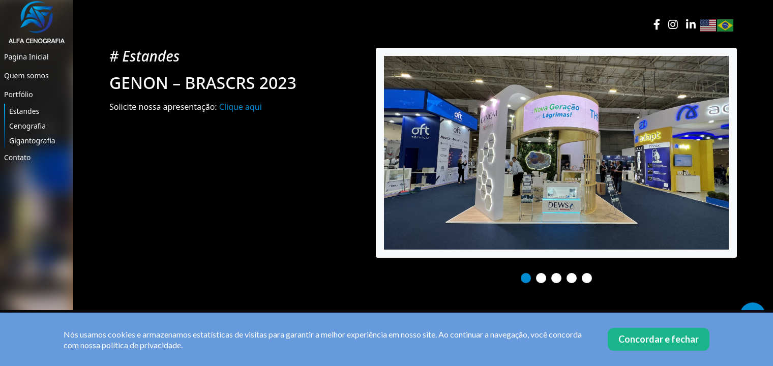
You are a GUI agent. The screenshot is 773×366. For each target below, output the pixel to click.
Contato (17, 157)
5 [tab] (587, 278)
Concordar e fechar (658, 339)
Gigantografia (32, 140)
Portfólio (18, 94)
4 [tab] (572, 278)
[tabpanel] (556, 153)
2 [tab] (541, 278)
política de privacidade (141, 345)
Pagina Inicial (26, 57)
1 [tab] (526, 278)
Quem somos (26, 75)
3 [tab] (556, 278)
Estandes (24, 111)
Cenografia (27, 126)
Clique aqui (240, 106)
